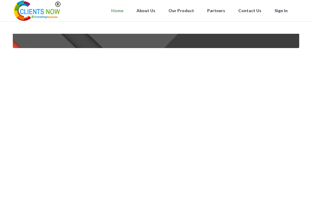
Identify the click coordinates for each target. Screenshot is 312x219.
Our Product (181, 10)
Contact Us (250, 10)
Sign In (282, 10)
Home (117, 10)
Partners (216, 10)
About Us (146, 10)
